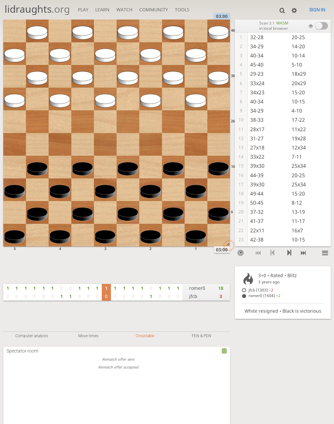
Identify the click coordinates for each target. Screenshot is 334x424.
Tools (182, 10)
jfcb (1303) (261, 290)
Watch (124, 10)
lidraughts (37, 9)
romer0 (197, 288)
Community (153, 10)
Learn (102, 10)
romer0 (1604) (265, 295)
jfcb (193, 296)
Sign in (317, 9)
